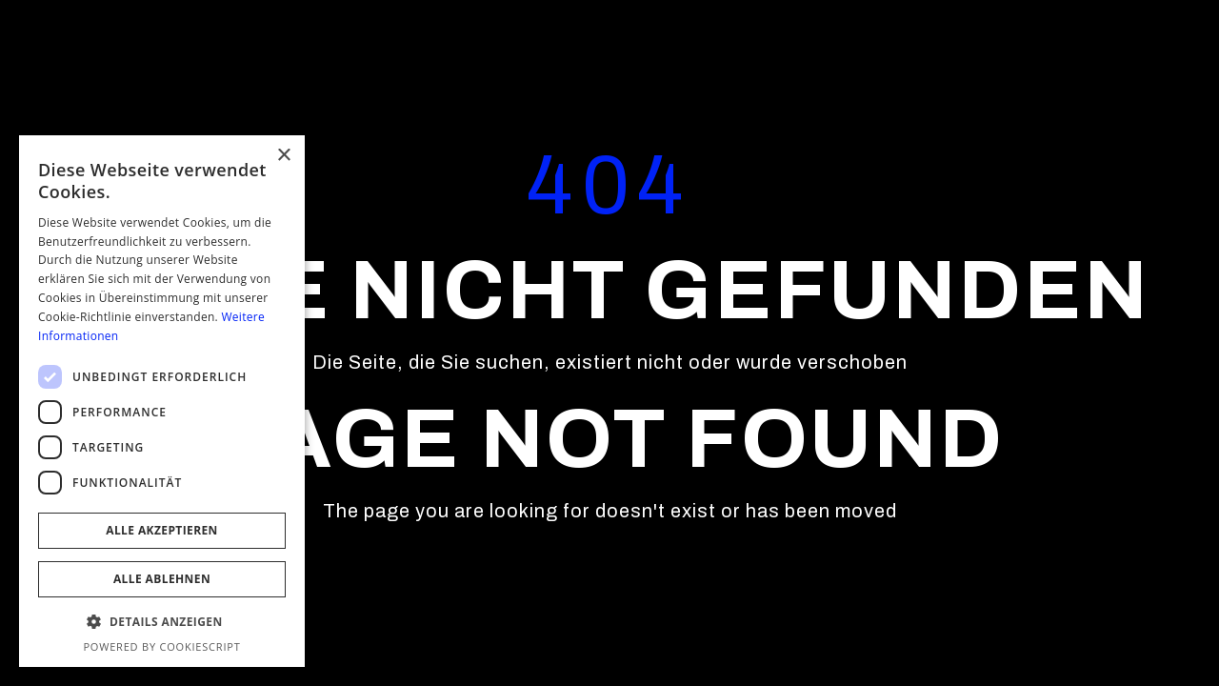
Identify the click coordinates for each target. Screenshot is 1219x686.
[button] (162, 622)
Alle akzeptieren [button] (162, 530)
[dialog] (162, 401)
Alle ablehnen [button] (161, 579)
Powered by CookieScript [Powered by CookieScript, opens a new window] (161, 646)
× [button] (283, 156)
